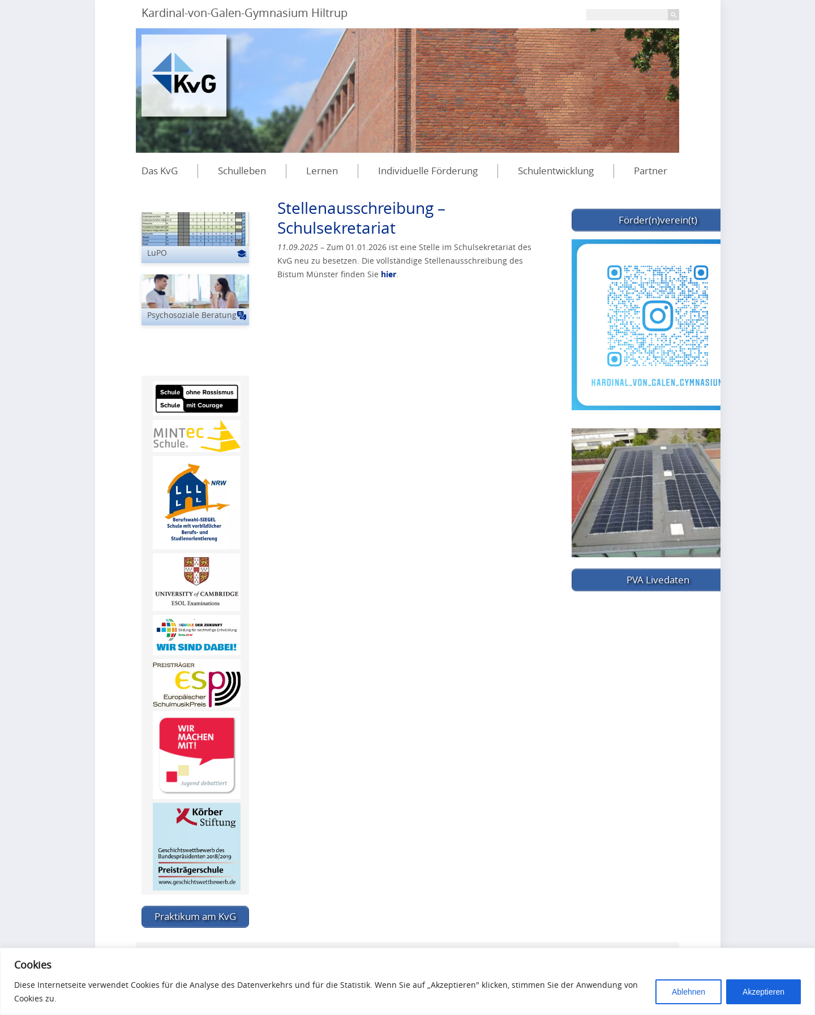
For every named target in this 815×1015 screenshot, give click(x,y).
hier (388, 274)
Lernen (322, 170)
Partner (650, 170)
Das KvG (159, 170)
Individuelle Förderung (428, 170)
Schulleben (242, 170)
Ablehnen (688, 991)
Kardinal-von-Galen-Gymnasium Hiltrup (244, 12)
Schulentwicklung (556, 170)
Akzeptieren (763, 991)
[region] (407, 981)
